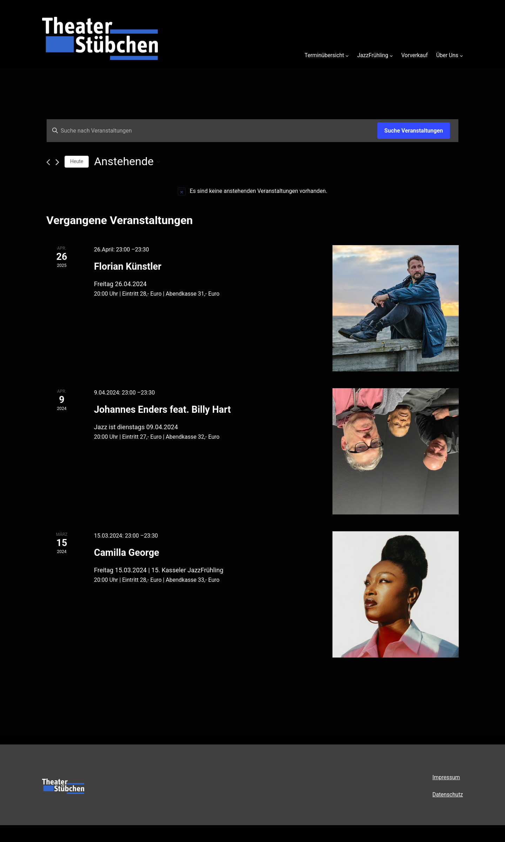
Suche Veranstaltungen (413, 130)
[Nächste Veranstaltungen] (57, 162)
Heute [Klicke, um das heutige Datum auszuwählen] (76, 161)
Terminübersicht (324, 55)
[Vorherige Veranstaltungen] (48, 162)
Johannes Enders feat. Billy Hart (162, 409)
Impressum (446, 777)
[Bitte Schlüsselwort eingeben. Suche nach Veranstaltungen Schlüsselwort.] (212, 130)
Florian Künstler (127, 266)
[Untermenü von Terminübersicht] (347, 55)
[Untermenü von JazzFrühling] (391, 55)
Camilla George (126, 552)
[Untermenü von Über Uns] (461, 55)
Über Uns (447, 55)
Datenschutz (447, 795)
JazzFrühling (372, 55)
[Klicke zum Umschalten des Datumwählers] (127, 161)
